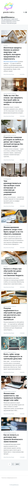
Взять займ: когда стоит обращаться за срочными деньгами (13, 356)
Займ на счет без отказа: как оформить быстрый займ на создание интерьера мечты (13, 99)
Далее (17, 464)
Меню (26, 12)
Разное (6, 45)
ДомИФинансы (7, 17)
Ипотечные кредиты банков (11, 61)
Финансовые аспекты (10, 93)
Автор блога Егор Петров (9, 74)
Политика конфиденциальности (9, 477)
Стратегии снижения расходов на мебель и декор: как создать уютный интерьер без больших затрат (13, 141)
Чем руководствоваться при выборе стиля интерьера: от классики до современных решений (12, 187)
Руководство (7, 179)
